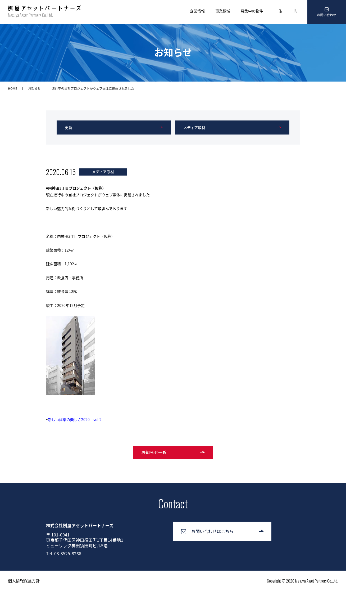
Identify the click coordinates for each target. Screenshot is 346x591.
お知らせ (34, 88)
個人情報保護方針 (24, 581)
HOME (12, 88)
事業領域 (222, 11)
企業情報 (197, 11)
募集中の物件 (252, 11)
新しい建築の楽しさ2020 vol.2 (75, 419)
